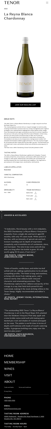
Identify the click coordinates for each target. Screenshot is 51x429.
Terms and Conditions (25, 387)
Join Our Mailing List (25, 105)
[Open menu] (47, 2)
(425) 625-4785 (9, 400)
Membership (14, 362)
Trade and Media (9, 387)
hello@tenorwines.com (12, 409)
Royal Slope (7, 169)
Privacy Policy (8, 391)
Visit (8, 375)
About (9, 382)
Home (9, 356)
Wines (9, 369)
